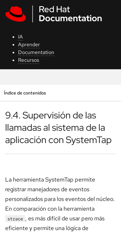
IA (20, 36)
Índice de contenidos (25, 93)
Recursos (28, 60)
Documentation (36, 52)
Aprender (29, 44)
